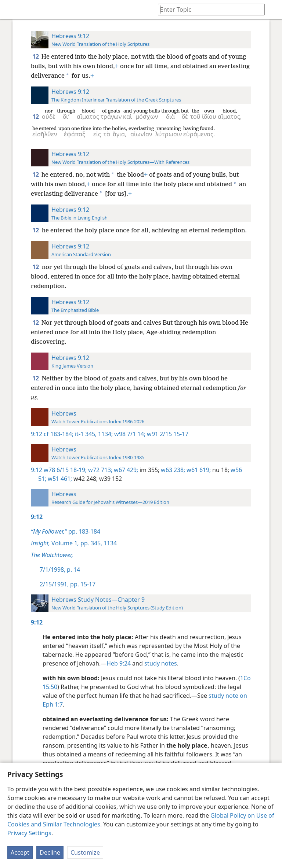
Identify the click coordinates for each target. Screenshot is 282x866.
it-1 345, (85, 434)
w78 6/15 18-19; (65, 470)
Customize (85, 852)
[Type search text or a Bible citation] (208, 9)
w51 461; (59, 479)
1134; (105, 434)
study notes (160, 663)
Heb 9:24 (118, 663)
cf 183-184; (58, 434)
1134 (109, 543)
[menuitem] (11, 9)
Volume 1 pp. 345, (66, 543)
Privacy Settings (29, 833)
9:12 (36, 434)
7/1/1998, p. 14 (60, 569)
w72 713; (99, 470)
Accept (20, 852)
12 (36, 56)
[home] (11, 9)
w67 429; (125, 470)
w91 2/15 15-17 (166, 434)
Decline (50, 852)
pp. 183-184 (65, 531)
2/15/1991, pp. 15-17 (67, 584)
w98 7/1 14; (129, 434)
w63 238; (172, 470)
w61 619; (198, 470)
